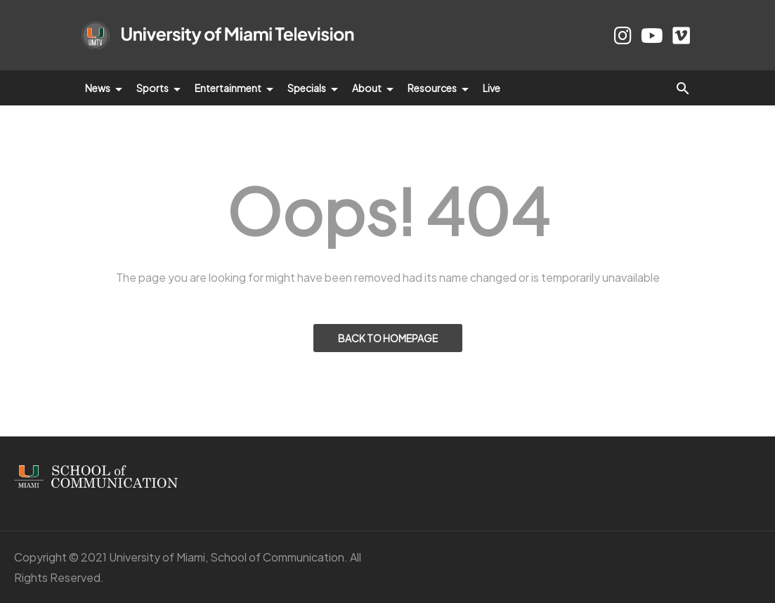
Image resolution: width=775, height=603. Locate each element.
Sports (158, 88)
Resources (438, 88)
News (103, 88)
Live (491, 88)
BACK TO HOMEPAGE (388, 338)
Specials (312, 88)
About (372, 88)
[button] (683, 87)
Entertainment (234, 88)
